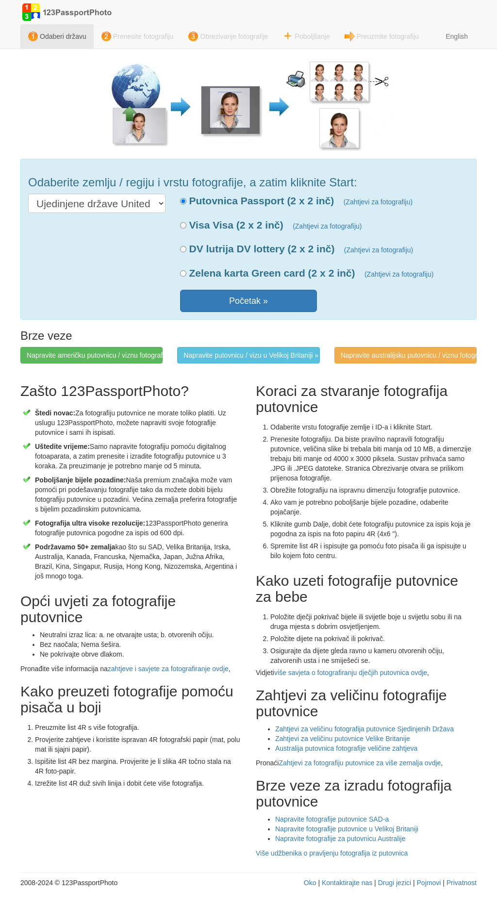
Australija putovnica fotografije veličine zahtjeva (346, 748)
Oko (310, 883)
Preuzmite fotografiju (388, 36)
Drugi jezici (394, 883)
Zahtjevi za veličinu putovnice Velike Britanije (342, 738)
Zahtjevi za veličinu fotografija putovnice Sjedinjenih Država (364, 729)
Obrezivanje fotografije (234, 36)
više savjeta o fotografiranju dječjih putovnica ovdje (350, 672)
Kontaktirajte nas (347, 883)
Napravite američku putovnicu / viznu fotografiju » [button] (95, 355)
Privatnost (462, 883)
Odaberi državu (63, 36)
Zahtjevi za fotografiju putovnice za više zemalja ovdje (360, 763)
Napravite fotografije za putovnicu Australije (340, 838)
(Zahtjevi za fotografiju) (378, 202)
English (457, 36)
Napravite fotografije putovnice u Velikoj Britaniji (346, 829)
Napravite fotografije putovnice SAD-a (332, 819)
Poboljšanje (312, 36)
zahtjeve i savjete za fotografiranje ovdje (168, 669)
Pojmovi (429, 883)
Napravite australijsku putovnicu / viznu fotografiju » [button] (409, 355)
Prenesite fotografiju (143, 36)
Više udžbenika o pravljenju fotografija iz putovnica (332, 853)
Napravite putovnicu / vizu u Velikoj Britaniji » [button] (250, 355)
